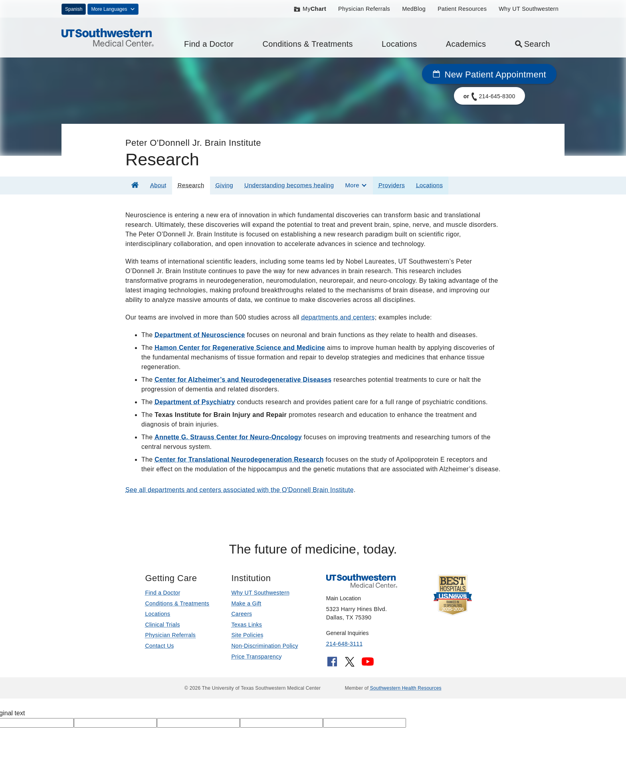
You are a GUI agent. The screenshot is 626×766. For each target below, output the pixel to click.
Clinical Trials (162, 624)
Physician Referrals (364, 9)
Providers (391, 185)
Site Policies (247, 635)
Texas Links (246, 624)
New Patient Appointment (489, 74)
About (158, 185)
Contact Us (159, 646)
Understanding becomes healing (289, 185)
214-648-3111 (344, 644)
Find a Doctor (209, 44)
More (352, 185)
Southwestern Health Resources (406, 688)
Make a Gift (246, 603)
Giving (224, 185)
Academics (466, 44)
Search (532, 44)
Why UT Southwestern (529, 9)
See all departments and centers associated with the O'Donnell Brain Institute (239, 489)
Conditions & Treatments (308, 44)
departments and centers (337, 317)
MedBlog (414, 9)
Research (191, 185)
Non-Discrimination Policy (264, 646)
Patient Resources (462, 9)
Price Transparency (256, 656)
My (309, 9)
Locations (399, 44)
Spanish (73, 9)
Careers (241, 614)
